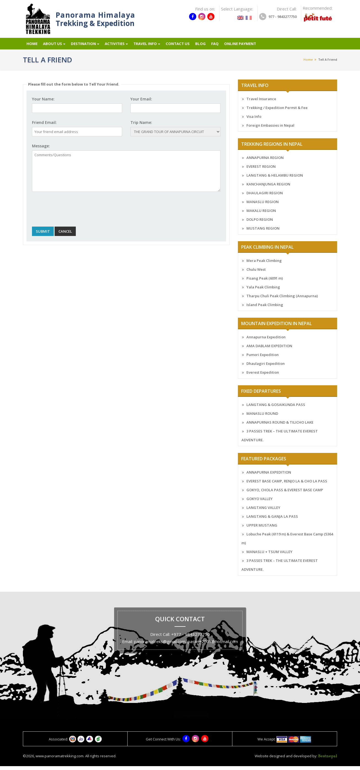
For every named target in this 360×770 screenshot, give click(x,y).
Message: (41, 150)
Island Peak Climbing (264, 308)
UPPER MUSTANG (261, 529)
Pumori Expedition (262, 358)
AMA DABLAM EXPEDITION (269, 349)
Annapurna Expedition (266, 341)
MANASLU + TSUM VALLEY (269, 555)
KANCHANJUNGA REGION (268, 188)
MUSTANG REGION (263, 232)
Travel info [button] (151, 46)
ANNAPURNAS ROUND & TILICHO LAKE (279, 426)
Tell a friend (327, 63)
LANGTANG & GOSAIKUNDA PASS (275, 408)
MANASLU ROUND (262, 417)
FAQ (221, 46)
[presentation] (74, 213)
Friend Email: (44, 126)
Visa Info (253, 120)
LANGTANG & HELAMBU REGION (274, 179)
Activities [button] (119, 46)
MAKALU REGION (261, 214)
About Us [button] (54, 46)
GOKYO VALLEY (259, 502)
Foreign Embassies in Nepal (270, 129)
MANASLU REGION (262, 205)
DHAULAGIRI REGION (264, 197)
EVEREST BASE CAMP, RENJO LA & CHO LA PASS (286, 485)
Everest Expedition (262, 376)
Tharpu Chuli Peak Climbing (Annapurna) (282, 300)
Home (31, 46)
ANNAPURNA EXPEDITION (268, 476)
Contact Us (183, 46)
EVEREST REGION (261, 170)
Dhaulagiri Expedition (265, 367)
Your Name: (43, 103)
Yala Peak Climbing (263, 291)
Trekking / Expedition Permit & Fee (277, 111)
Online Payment (248, 46)
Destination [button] (86, 46)
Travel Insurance (261, 102)
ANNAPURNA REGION (265, 161)
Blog (207, 46)
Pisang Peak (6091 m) (264, 282)
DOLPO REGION (259, 223)
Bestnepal (327, 760)
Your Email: (141, 103)
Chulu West (256, 273)
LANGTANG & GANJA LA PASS (272, 520)
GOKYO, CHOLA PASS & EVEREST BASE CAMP (284, 494)
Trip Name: (141, 126)
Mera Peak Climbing (264, 264)
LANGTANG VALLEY (263, 511)
